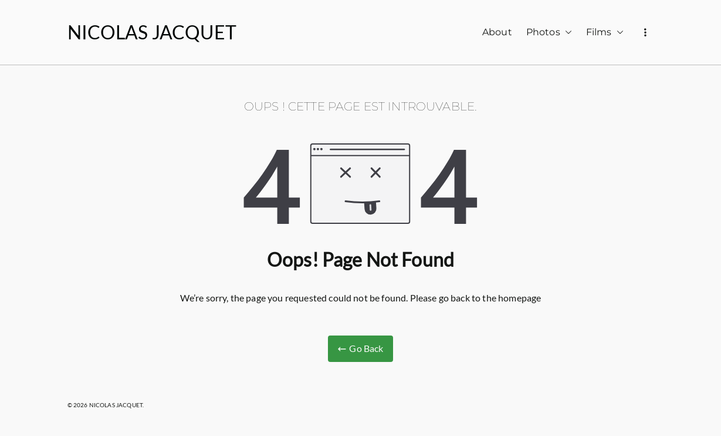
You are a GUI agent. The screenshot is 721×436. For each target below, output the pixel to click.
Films (605, 32)
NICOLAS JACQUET (151, 32)
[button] (566, 32)
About (497, 32)
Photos (549, 32)
